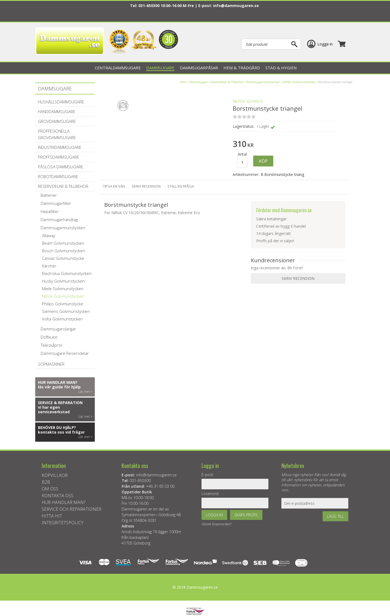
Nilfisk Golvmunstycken (299, 82)
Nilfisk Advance (248, 101)
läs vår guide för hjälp (59, 386)
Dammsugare (198, 82)
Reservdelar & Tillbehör (227, 82)
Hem (183, 82)
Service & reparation (60, 402)
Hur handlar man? (57, 382)
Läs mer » (85, 391)
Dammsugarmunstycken (263, 82)
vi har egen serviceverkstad (54, 409)
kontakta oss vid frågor (61, 432)
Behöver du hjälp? (57, 427)
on (235, 116)
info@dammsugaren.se (236, 5)
